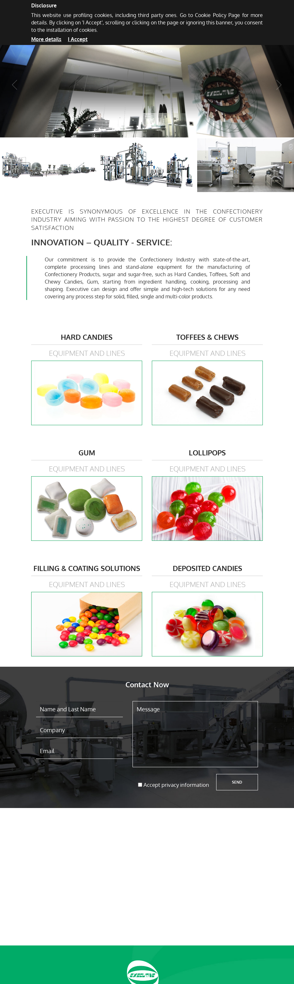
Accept (176, 784)
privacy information (185, 784)
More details (46, 39)
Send (237, 782)
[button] (14, 89)
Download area (147, 51)
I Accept (77, 39)
